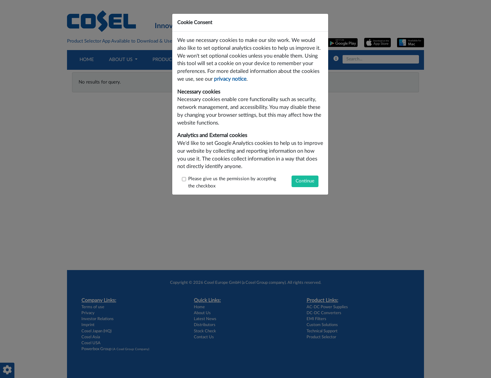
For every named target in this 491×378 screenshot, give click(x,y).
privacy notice (230, 79)
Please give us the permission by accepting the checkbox (232, 182)
